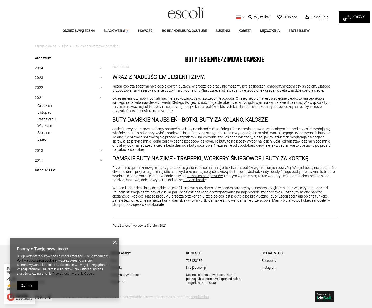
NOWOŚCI (145, 31)
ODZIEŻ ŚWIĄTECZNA (79, 31)
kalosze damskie (130, 149)
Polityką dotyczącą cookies (36, 260)
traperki (240, 172)
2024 (39, 68)
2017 (39, 160)
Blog (64, 46)
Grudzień (44, 106)
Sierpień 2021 (157, 225)
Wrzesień (44, 126)
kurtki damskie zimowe (217, 200)
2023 (39, 78)
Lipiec (42, 139)
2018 (39, 150)
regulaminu (200, 297)
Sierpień (43, 133)
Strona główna (45, 46)
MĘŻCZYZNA (270, 31)
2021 (39, 98)
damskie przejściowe (253, 200)
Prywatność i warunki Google (73, 273)
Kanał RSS (45, 170)
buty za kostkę (195, 180)
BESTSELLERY (299, 31)
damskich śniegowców (205, 176)
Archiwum (43, 58)
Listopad (44, 112)
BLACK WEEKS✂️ (116, 31)
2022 (39, 87)
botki (130, 133)
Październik (46, 119)
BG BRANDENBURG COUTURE (184, 31)
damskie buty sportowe (193, 145)
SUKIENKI (222, 31)
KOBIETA (244, 31)
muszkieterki (279, 137)
